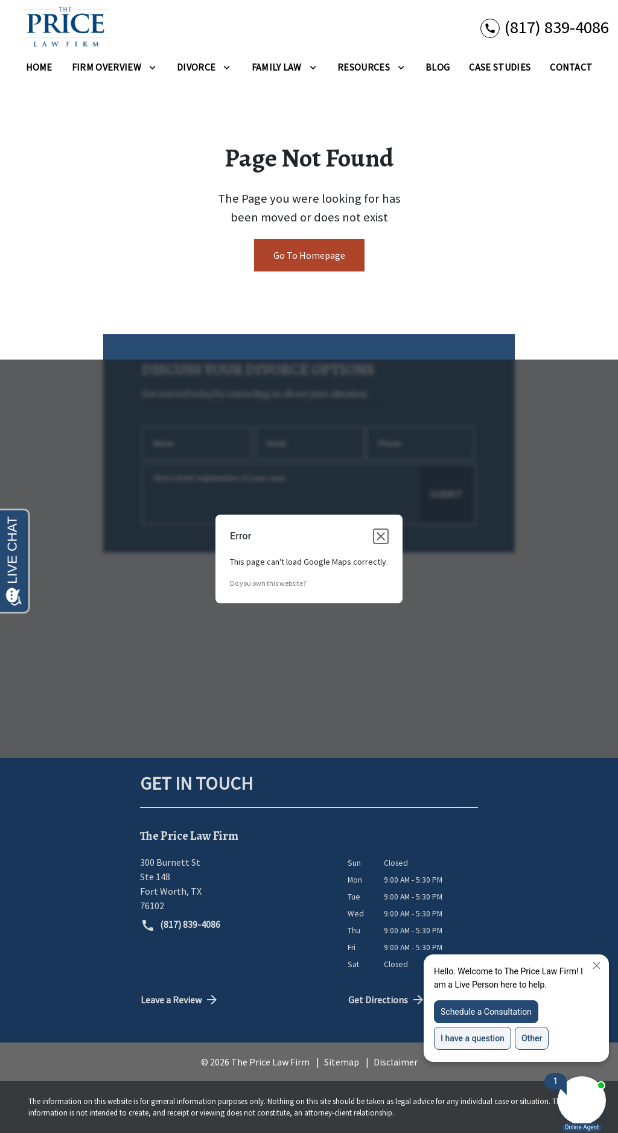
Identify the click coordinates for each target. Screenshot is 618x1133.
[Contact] (571, 67)
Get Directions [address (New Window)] (386, 999)
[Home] (39, 67)
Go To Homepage (309, 255)
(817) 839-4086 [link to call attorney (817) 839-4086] (180, 925)
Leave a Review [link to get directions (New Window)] (180, 999)
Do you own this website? (268, 583)
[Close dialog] (381, 536)
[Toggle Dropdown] (152, 67)
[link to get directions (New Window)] (235, 884)
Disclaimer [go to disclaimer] (396, 1062)
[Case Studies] (499, 67)
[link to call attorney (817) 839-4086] (544, 27)
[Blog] (437, 67)
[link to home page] (62, 27)
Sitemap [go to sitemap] (341, 1062)
